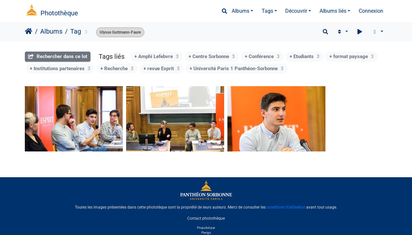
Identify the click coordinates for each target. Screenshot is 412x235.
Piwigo (206, 232)
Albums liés (333, 11)
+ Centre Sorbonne (212, 56)
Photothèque (59, 13)
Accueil (28, 31)
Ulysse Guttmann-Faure (120, 32)
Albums (240, 11)
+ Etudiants (304, 56)
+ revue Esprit (161, 68)
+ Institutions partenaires (60, 68)
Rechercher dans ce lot (57, 56)
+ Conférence (262, 56)
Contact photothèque (206, 218)
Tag (75, 31)
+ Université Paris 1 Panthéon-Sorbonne (237, 68)
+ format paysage (351, 56)
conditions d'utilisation (286, 207)
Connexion (371, 11)
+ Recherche (117, 68)
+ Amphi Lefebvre (156, 56)
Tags (267, 11)
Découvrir (296, 11)
